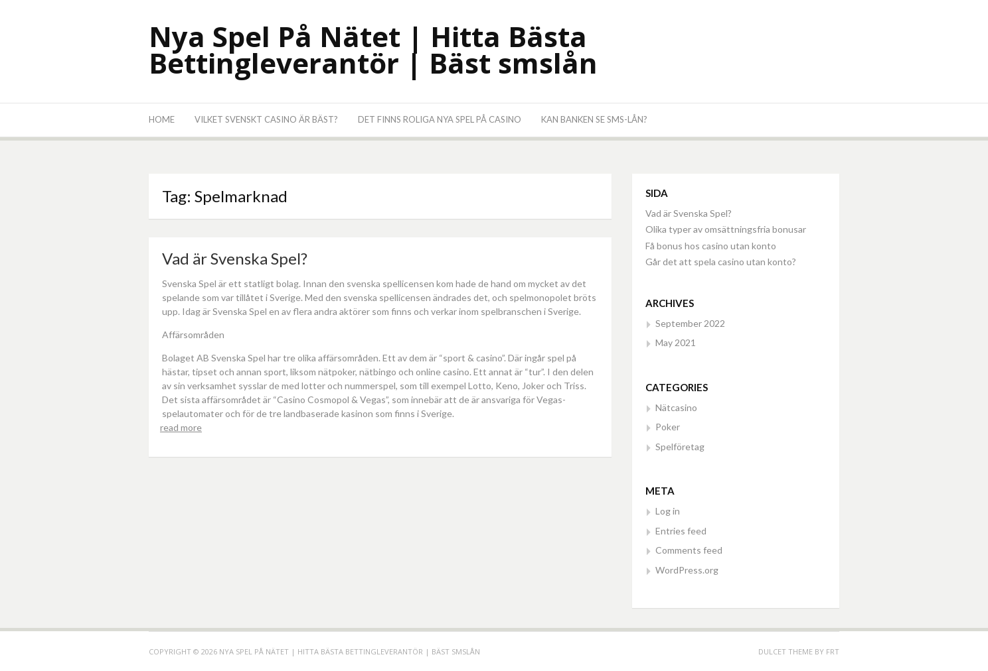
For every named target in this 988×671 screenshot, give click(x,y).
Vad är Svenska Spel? (234, 258)
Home (162, 119)
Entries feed (680, 530)
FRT (832, 651)
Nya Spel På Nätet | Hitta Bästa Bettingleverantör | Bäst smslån (373, 49)
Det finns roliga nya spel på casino (439, 119)
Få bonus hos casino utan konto (711, 245)
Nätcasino (676, 407)
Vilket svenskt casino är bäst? (266, 119)
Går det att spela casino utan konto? (721, 261)
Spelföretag (679, 446)
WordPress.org (686, 570)
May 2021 (675, 342)
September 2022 (690, 323)
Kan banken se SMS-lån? (594, 119)
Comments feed (688, 550)
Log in (667, 511)
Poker (667, 426)
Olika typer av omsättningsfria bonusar (726, 229)
